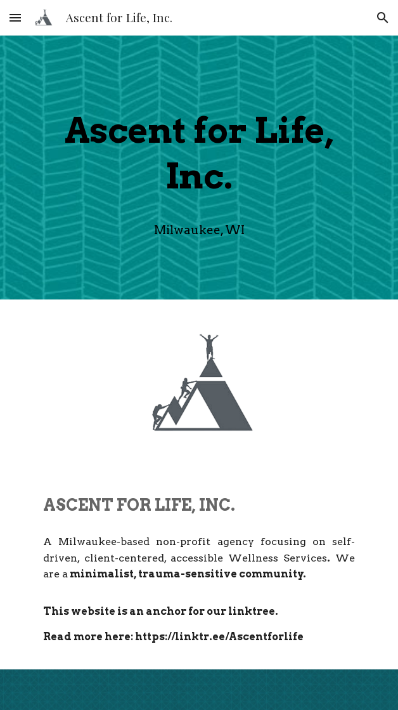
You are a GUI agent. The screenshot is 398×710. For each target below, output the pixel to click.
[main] (198, 149)
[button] (15, 17)
